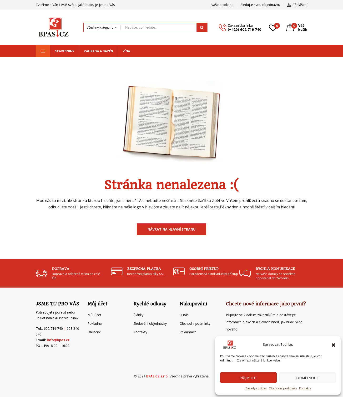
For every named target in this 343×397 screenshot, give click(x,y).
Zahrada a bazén (98, 51)
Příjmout (248, 377)
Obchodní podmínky (283, 388)
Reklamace (188, 332)
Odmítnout (307, 377)
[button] (333, 344)
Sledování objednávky (150, 323)
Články (138, 315)
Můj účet (94, 315)
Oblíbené (94, 332)
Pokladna (94, 323)
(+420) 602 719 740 (244, 29)
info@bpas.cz (58, 340)
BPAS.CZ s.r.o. (157, 376)
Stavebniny (64, 51)
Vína (126, 51)
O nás (184, 315)
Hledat (202, 27)
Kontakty (305, 388)
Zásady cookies (256, 388)
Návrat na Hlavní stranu (171, 229)
